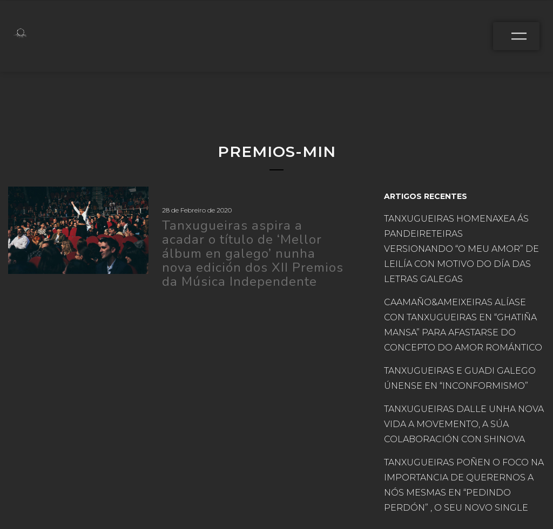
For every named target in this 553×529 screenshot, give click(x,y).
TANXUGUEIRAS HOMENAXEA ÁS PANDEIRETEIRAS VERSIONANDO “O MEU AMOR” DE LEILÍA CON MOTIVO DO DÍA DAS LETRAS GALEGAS (461, 249)
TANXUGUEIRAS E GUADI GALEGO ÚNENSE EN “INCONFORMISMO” (460, 378)
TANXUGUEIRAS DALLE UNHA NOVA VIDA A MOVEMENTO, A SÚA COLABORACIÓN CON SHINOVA (464, 424)
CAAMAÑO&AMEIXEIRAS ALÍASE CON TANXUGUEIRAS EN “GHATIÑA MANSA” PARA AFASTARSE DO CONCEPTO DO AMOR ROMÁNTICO (464, 325)
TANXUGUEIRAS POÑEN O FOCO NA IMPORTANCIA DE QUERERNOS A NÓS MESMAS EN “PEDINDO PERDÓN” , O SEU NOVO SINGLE (464, 485)
